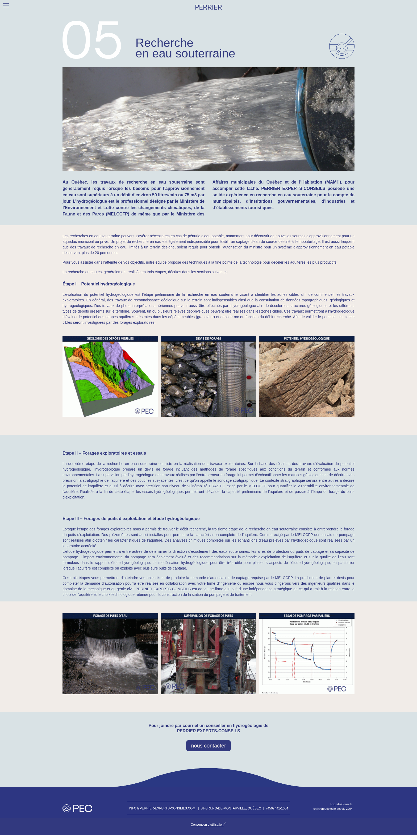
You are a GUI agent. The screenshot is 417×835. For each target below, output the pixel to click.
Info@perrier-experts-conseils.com (162, 808)
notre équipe (156, 262)
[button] (5, 5)
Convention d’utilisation (207, 824)
